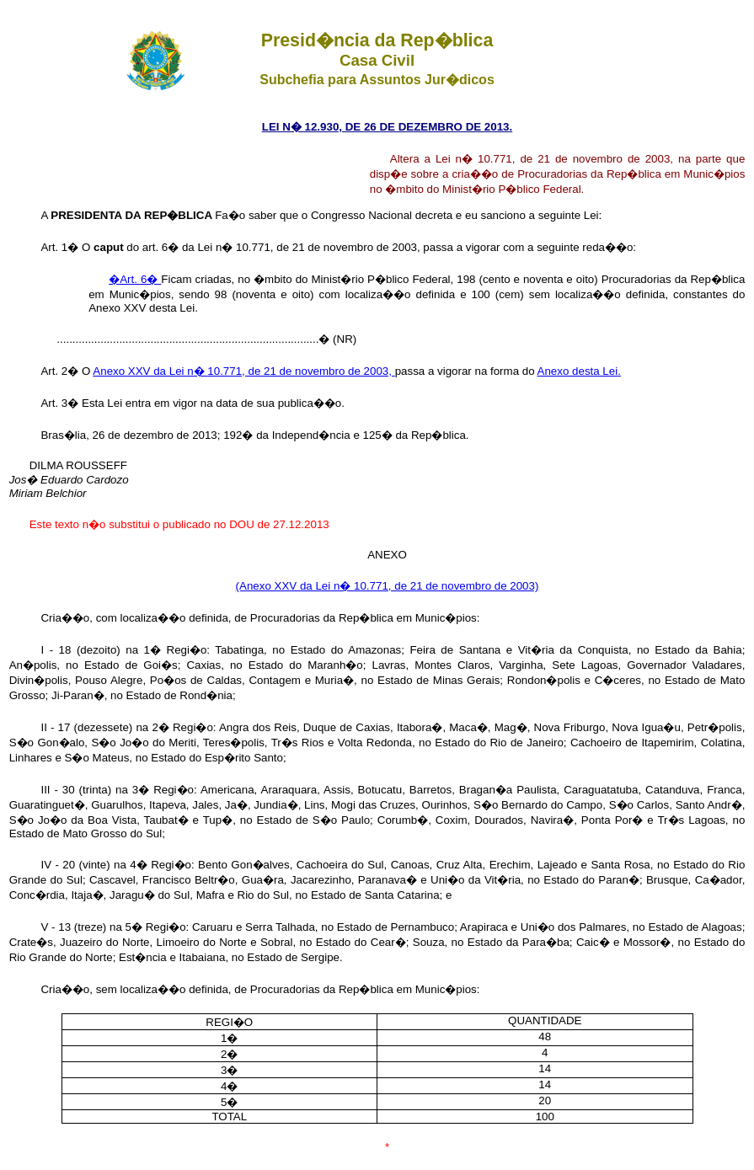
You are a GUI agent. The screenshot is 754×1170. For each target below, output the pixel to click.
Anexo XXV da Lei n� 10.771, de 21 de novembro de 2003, (243, 371)
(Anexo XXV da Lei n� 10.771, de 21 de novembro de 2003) (387, 586)
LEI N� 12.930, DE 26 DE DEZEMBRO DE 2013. (387, 126)
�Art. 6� (135, 279)
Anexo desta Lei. (579, 371)
